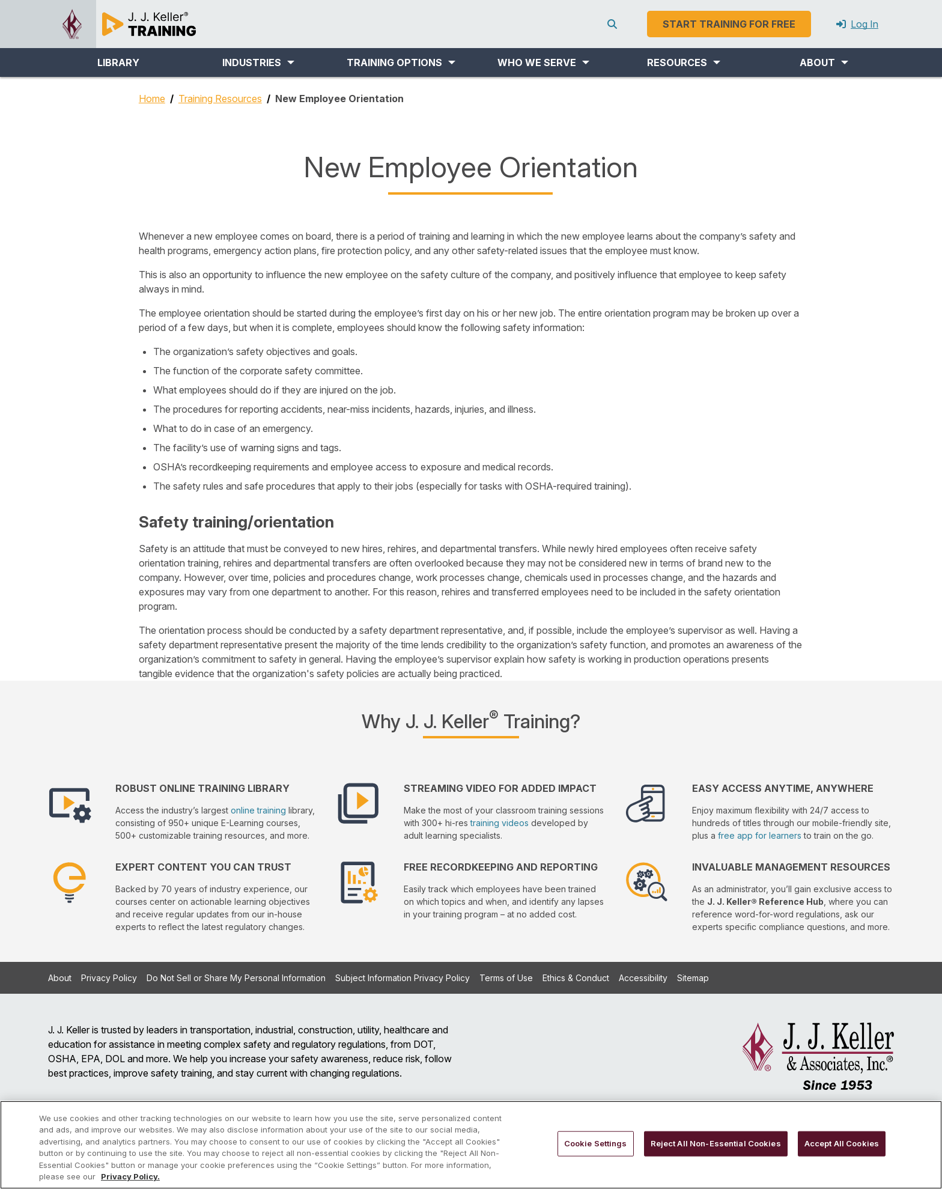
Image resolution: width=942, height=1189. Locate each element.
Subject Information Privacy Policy (402, 978)
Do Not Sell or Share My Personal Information (236, 978)
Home (152, 99)
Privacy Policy (109, 978)
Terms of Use (506, 978)
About (59, 978)
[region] (471, 1145)
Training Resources (220, 99)
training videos (499, 823)
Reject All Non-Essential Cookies (716, 1143)
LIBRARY (118, 62)
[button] (258, 62)
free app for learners (759, 835)
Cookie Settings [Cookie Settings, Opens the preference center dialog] (595, 1143)
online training (258, 810)
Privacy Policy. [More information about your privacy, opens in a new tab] (130, 1176)
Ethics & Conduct (575, 978)
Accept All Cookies (841, 1143)
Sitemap (693, 978)
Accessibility (643, 978)
